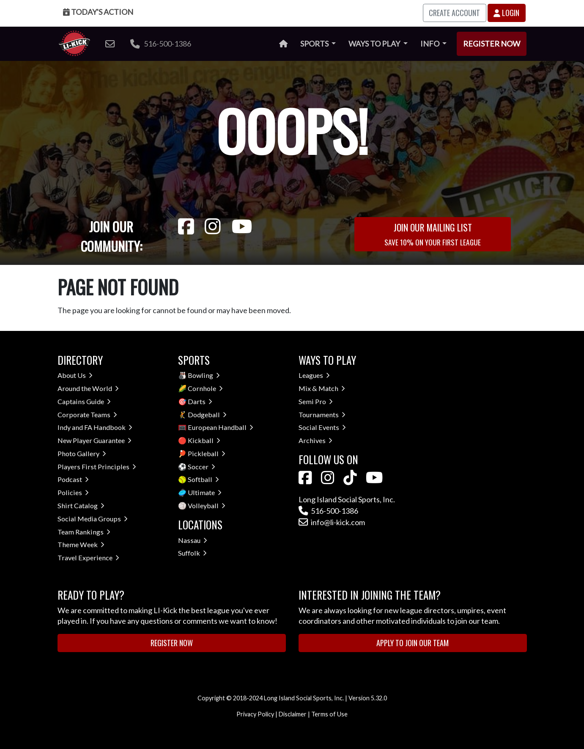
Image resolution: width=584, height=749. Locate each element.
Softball (203, 479)
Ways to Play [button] (374, 43)
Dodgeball (207, 414)
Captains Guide (84, 401)
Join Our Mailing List (432, 233)
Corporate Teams (87, 414)
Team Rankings (84, 532)
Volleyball (206, 505)
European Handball (220, 427)
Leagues (314, 375)
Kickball (204, 440)
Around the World (88, 388)
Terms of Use (329, 714)
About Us (75, 375)
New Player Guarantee (95, 440)
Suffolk (192, 553)
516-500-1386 (160, 43)
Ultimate (205, 492)
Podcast (73, 479)
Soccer (201, 467)
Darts (200, 401)
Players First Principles (97, 467)
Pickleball (206, 453)
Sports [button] (315, 43)
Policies (73, 492)
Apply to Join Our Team (412, 642)
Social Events (322, 427)
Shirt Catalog (81, 505)
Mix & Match (322, 388)
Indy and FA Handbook (95, 427)
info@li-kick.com (332, 522)
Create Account (454, 12)
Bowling (204, 375)
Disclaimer (293, 714)
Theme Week (81, 544)
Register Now (491, 43)
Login (506, 12)
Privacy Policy (255, 714)
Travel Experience (88, 557)
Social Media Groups (93, 519)
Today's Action (98, 12)
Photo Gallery (82, 453)
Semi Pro (316, 401)
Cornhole (205, 388)
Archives (315, 440)
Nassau (192, 540)
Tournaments (322, 414)
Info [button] (430, 43)
